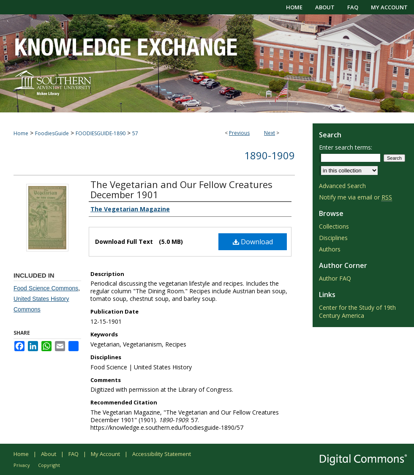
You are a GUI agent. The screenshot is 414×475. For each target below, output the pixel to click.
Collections (334, 226)
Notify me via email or (355, 197)
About (48, 454)
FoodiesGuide (52, 133)
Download (253, 241)
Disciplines (333, 238)
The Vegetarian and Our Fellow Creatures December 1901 (181, 189)
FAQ (73, 454)
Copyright (49, 465)
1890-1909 (269, 155)
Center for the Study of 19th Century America (357, 311)
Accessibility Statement (161, 454)
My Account (105, 454)
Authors (329, 249)
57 (135, 133)
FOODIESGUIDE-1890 (100, 133)
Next (269, 132)
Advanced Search (342, 186)
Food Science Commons (46, 288)
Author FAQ (335, 278)
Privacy (22, 465)
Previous (239, 132)
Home (21, 133)
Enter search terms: (345, 147)
